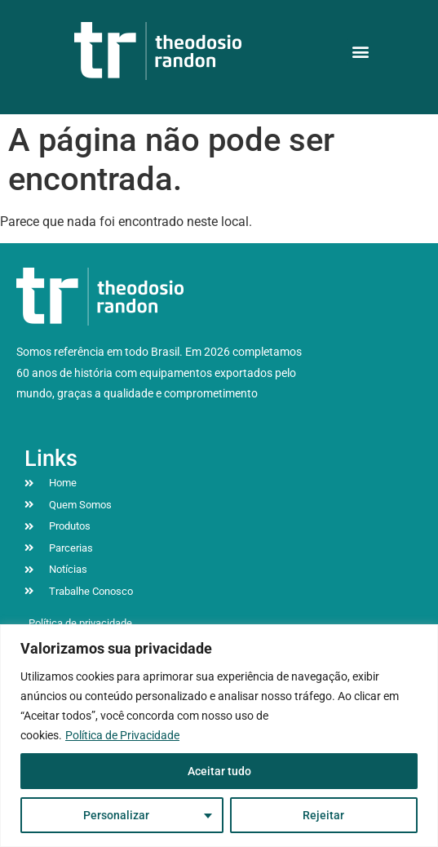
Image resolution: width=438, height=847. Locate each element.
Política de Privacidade (122, 735)
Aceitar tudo (219, 771)
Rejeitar (323, 815)
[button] (360, 51)
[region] (219, 735)
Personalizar (116, 815)
